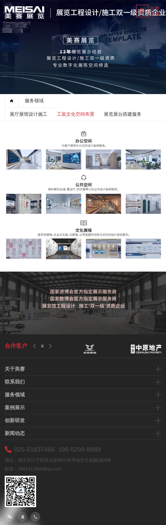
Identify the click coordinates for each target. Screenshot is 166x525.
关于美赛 (15, 369)
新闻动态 (15, 433)
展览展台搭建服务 (123, 114)
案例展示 (15, 407)
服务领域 (34, 100)
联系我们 (15, 381)
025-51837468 (34, 449)
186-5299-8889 (79, 449)
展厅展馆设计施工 (28, 114)
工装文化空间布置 (75, 114)
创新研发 (15, 420)
